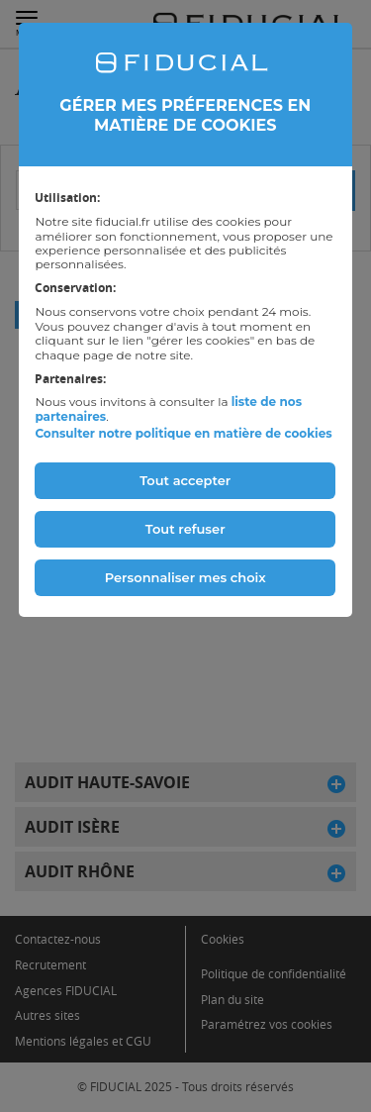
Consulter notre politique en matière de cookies (183, 433)
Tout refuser (185, 529)
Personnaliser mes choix (185, 577)
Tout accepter (185, 480)
